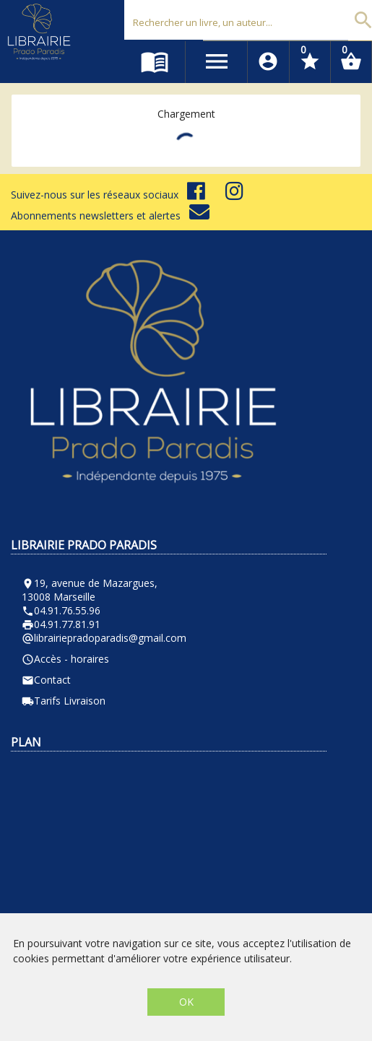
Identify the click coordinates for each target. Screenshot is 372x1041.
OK (186, 1002)
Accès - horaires (65, 659)
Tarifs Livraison (63, 700)
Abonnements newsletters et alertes (110, 215)
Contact (46, 680)
